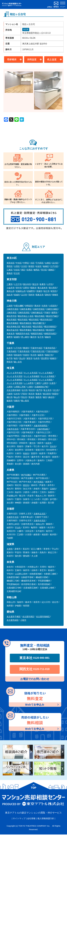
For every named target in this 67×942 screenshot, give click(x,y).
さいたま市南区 (46, 373)
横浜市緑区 (27, 326)
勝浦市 (26, 348)
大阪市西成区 (43, 429)
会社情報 (31, 818)
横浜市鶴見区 (39, 330)
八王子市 (18, 284)
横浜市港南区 (12, 323)
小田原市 (53, 306)
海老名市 (11, 333)
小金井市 (11, 288)
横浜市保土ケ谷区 (26, 316)
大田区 (17, 266)
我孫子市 (49, 355)
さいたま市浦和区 (14, 380)
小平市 (50, 284)
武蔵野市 (31, 291)
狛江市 (46, 291)
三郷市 (38, 383)
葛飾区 (51, 270)
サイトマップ (19, 818)
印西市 (10, 355)
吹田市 (48, 443)
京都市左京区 (39, 514)
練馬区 (37, 270)
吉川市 (25, 390)
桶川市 (10, 397)
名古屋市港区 (28, 616)
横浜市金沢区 (12, 330)
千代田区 (40, 263)
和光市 (32, 390)
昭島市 (33, 288)
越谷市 (51, 397)
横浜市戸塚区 (52, 316)
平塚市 (47, 312)
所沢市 (31, 394)
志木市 (17, 394)
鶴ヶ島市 (25, 400)
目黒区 (29, 270)
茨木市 (53, 446)
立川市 (24, 295)
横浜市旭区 (12, 319)
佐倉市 (10, 348)
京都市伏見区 (39, 520)
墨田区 (10, 266)
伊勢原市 (29, 306)
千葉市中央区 (36, 348)
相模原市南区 (37, 333)
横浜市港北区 (46, 319)
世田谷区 (11, 263)
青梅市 (55, 295)
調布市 (48, 295)
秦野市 (10, 337)
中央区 (19, 263)
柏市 (16, 358)
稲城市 (17, 295)
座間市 (54, 312)
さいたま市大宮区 (14, 376)
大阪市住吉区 (12, 429)
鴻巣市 (17, 400)
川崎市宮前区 (39, 309)
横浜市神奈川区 (13, 326)
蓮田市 (39, 397)
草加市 (31, 397)
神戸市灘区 (26, 475)
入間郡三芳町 (20, 387)
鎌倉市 (48, 337)
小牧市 (23, 620)
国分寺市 (27, 284)
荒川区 (44, 270)
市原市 (26, 355)
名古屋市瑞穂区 (43, 616)
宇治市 (18, 527)
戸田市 (24, 394)
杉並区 (39, 266)
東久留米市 (42, 288)
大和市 (44, 306)
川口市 (56, 390)
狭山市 (17, 397)
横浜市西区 (38, 326)
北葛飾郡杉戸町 (41, 387)
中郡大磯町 (19, 306)
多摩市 (42, 284)
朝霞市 (55, 394)
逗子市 (41, 337)
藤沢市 (33, 337)
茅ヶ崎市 (25, 337)
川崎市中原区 (12, 309)
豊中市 (32, 443)
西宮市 (26, 485)
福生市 (10, 295)
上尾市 (45, 383)
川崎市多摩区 (26, 309)
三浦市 (10, 306)
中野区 (26, 263)
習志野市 (45, 358)
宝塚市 (53, 489)
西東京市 (40, 295)
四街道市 (18, 355)
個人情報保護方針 (45, 818)
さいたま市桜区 (48, 376)
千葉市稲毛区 (49, 348)
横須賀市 (50, 330)
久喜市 (52, 383)
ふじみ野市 (29, 383)
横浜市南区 (40, 316)
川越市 (10, 394)
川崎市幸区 (12, 312)
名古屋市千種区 (13, 616)
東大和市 (53, 288)
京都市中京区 (12, 517)
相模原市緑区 (50, 333)
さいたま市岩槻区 (31, 376)
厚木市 (37, 306)
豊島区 (10, 273)
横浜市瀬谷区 (26, 323)
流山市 (22, 358)
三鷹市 (10, 284)
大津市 (10, 549)
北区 (32, 263)
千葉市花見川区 (38, 351)
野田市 (10, 362)
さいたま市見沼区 (14, 383)
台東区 (48, 263)
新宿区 (31, 266)
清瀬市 (39, 291)
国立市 (35, 284)
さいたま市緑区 (30, 380)
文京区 (24, 266)
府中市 (19, 288)
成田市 (41, 355)
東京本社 (34, 658)
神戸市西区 (38, 482)
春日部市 (47, 394)
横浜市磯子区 (39, 323)
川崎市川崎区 (52, 309)
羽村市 (31, 295)
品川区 (55, 263)
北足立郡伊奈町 (13, 390)
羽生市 (24, 397)
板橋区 (46, 266)
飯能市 (10, 400)
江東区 (10, 270)
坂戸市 (39, 390)
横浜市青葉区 (26, 330)
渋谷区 (17, 270)
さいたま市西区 (46, 380)
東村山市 (11, 291)
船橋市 (53, 358)
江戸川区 (54, 266)
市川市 (33, 355)
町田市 (54, 291)
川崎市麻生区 (37, 312)
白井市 (37, 358)
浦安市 (29, 358)
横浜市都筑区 (50, 326)
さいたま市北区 (30, 373)
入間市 (10, 387)
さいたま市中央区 (14, 373)
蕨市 (45, 397)
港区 (23, 270)
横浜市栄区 (23, 319)
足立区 (17, 273)
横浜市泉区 (34, 319)
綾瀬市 (17, 337)
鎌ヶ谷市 (18, 362)
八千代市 (18, 348)
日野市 (26, 288)
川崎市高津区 (24, 312)
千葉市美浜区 (24, 351)
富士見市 (47, 390)
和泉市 (26, 453)
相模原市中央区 (23, 333)
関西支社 (34, 669)
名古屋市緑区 (12, 620)
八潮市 (30, 387)
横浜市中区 (12, 316)
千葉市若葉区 (52, 351)
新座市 (39, 394)
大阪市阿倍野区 (40, 425)
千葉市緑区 (12, 351)
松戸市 (10, 358)
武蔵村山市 (21, 291)
